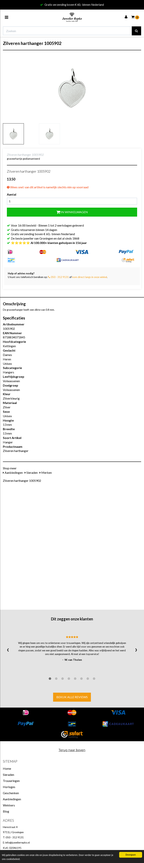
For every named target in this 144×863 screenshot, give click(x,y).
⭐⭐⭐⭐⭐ (49, 243)
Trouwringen (11, 781)
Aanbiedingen (13, 472)
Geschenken (11, 793)
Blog (6, 811)
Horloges (9, 787)
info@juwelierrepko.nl (17, 842)
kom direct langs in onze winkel (89, 277)
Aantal (11, 194)
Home (7, 768)
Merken (46, 472)
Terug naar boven (72, 750)
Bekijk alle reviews (72, 697)
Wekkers (9, 805)
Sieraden (31, 472)
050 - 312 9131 (58, 277)
